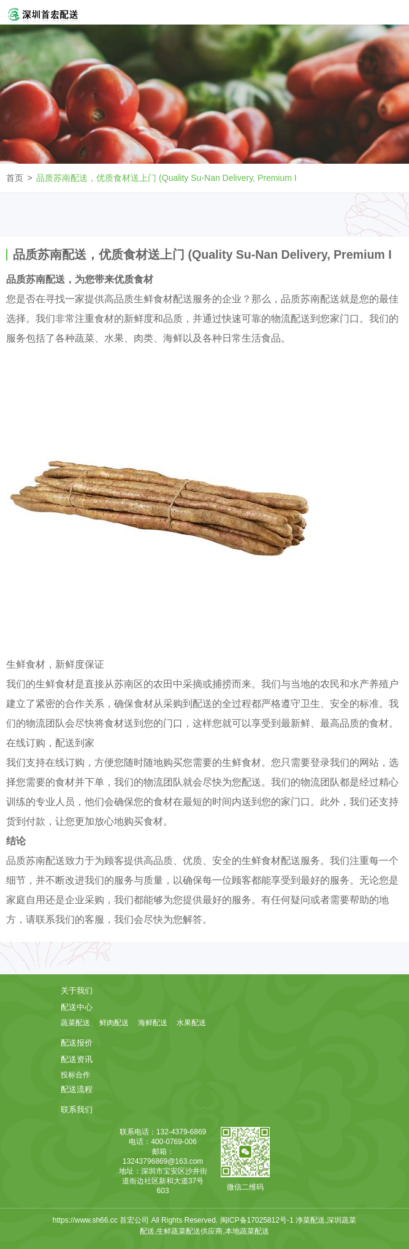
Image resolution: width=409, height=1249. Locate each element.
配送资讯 (77, 1059)
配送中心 (77, 1007)
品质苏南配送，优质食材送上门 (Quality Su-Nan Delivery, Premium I (166, 178)
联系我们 (77, 1109)
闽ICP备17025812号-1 (258, 1220)
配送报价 (77, 1043)
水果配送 (191, 1022)
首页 (14, 178)
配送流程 (77, 1089)
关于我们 (77, 991)
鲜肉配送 (114, 1022)
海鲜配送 (152, 1022)
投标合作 (75, 1075)
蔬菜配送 (75, 1022)
